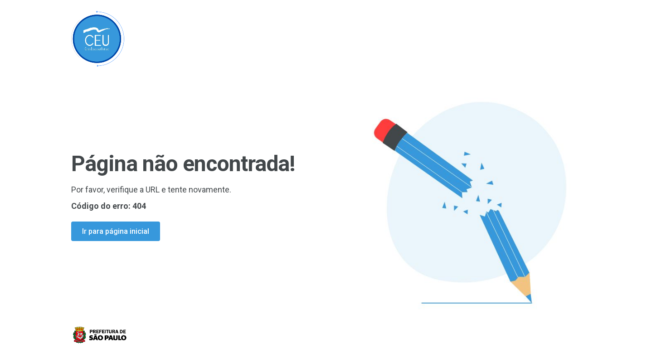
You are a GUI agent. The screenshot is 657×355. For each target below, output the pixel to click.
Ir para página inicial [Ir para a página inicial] (115, 231)
